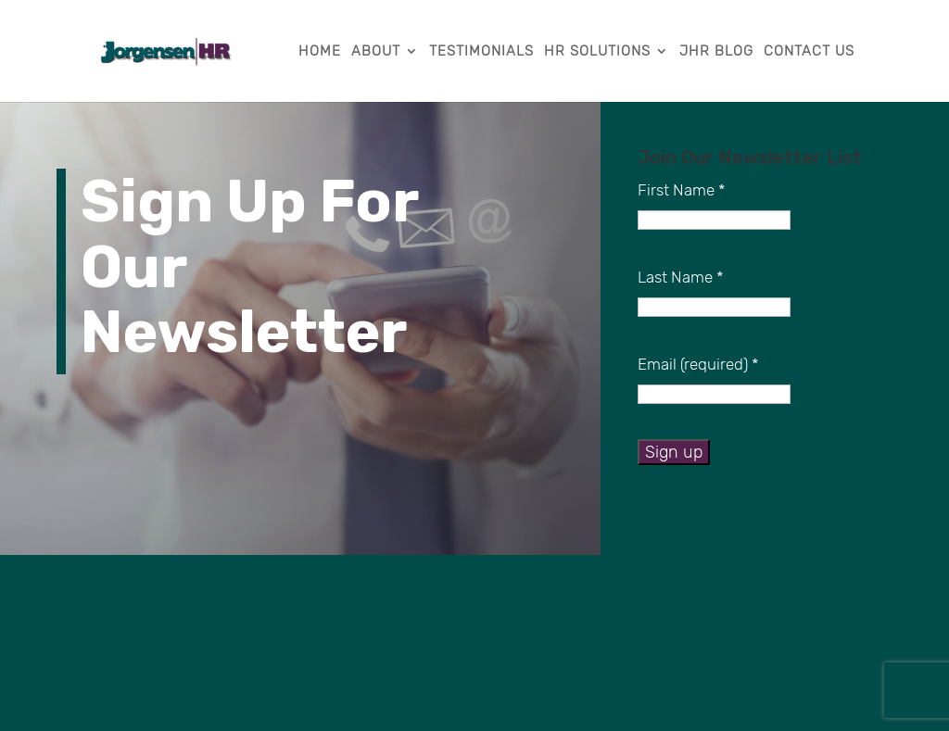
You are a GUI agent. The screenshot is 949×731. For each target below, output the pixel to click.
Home (319, 51)
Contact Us (809, 51)
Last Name (681, 277)
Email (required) (698, 364)
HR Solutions (597, 51)
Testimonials (481, 51)
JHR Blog (716, 51)
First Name (682, 190)
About (375, 51)
